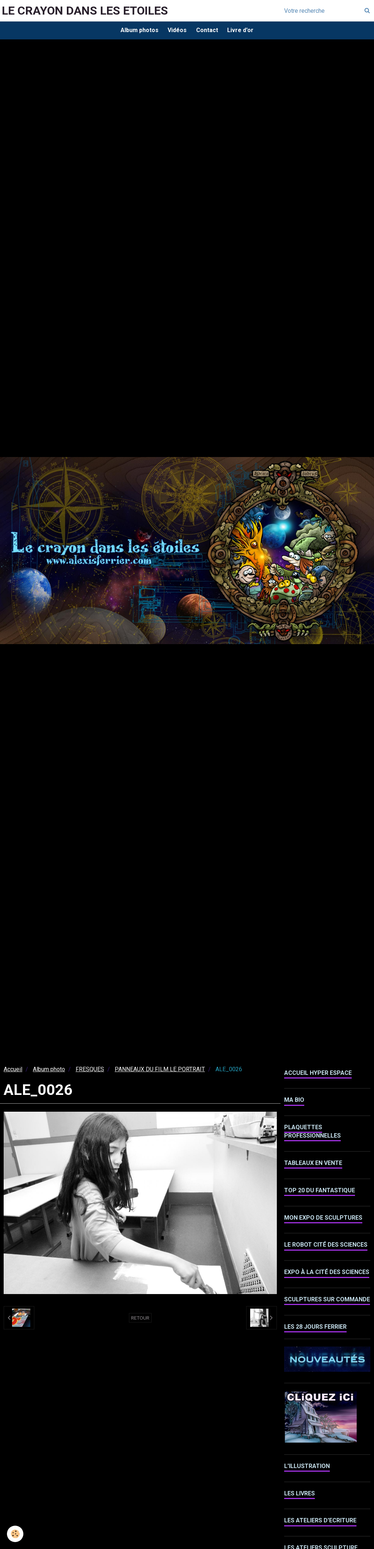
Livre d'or (243, 30)
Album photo (49, 1070)
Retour (140, 1320)
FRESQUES (90, 1070)
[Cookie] (15, 1534)
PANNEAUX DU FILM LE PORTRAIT (160, 1070)
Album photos (137, 30)
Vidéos (176, 30)
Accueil (13, 1070)
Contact (208, 30)
